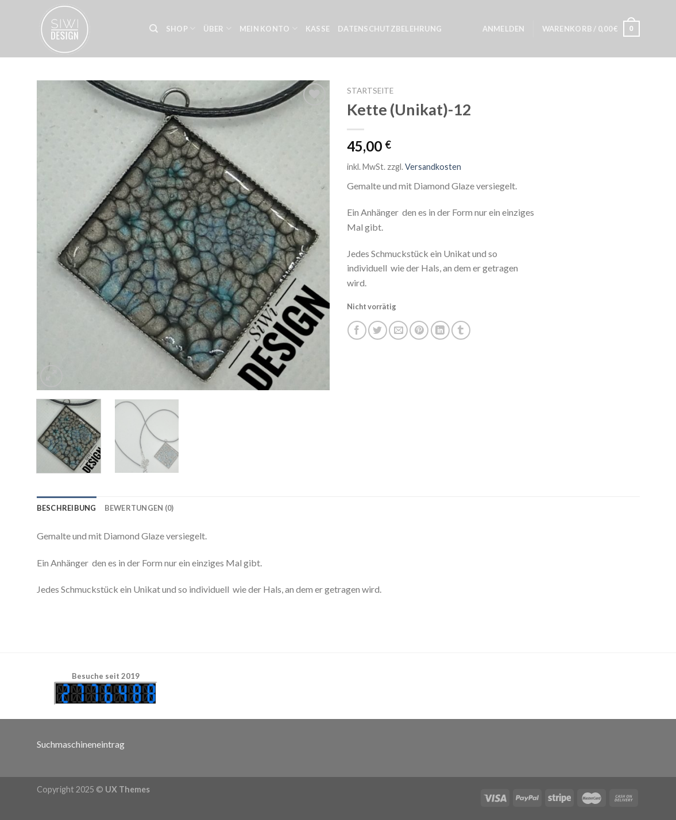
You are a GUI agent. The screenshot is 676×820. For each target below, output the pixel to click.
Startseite (370, 90)
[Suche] (153, 29)
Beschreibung (66, 507)
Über (217, 28)
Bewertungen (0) (139, 507)
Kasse (318, 28)
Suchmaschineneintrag (81, 744)
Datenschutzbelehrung (390, 28)
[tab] (66, 507)
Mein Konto (269, 28)
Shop (180, 28)
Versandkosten (433, 167)
